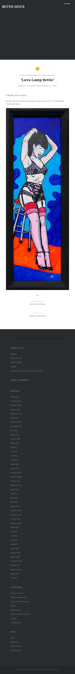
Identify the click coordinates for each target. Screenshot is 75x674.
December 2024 (15, 422)
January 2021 (15, 506)
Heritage (13, 354)
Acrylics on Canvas (16, 593)
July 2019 (13, 578)
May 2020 (13, 540)
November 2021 (16, 477)
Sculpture (13, 618)
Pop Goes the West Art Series (20, 614)
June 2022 (13, 451)
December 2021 (15, 472)
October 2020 (15, 519)
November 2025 (16, 405)
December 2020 (15, 510)
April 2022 (14, 460)
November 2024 (16, 426)
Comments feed (15, 646)
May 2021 (13, 498)
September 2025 (16, 414)
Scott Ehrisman (32, 86)
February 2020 (15, 553)
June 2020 (13, 536)
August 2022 (14, 443)
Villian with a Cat (16, 358)
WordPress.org (15, 650)
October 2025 (15, 409)
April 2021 (14, 502)
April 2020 (14, 544)
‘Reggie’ (13, 366)
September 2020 (16, 523)
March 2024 (14, 435)
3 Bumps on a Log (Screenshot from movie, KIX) (26, 371)
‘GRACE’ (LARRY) (16, 362)
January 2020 (15, 557)
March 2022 (14, 464)
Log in (12, 638)
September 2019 (16, 569)
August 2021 (14, 489)
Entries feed (14, 642)
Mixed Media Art (49, 75)
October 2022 (15, 439)
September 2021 (16, 485)
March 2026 (14, 397)
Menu (68, 3)
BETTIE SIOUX (13, 7)
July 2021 (13, 494)
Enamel (13, 606)
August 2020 (14, 527)
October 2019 (15, 565)
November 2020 (16, 515)
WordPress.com (53, 670)
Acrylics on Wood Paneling (19, 601)
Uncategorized (15, 622)
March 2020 (14, 548)
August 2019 (14, 574)
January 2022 (15, 468)
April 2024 (14, 430)
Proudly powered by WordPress (26, 670)
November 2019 (16, 561)
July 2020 (13, 531)
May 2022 (13, 456)
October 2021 (15, 481)
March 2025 (14, 418)
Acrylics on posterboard (30, 75)
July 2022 (13, 447)
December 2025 (15, 401)
